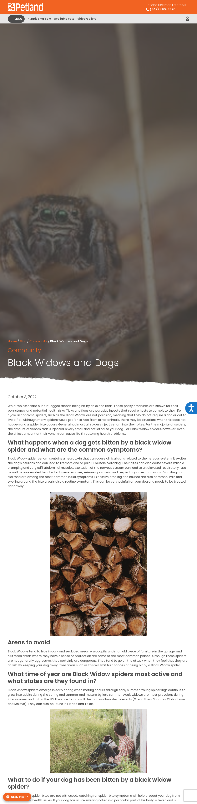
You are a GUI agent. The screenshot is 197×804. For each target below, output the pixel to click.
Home (12, 341)
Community (38, 341)
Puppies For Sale (39, 19)
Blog (23, 341)
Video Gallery (86, 19)
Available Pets (64, 19)
